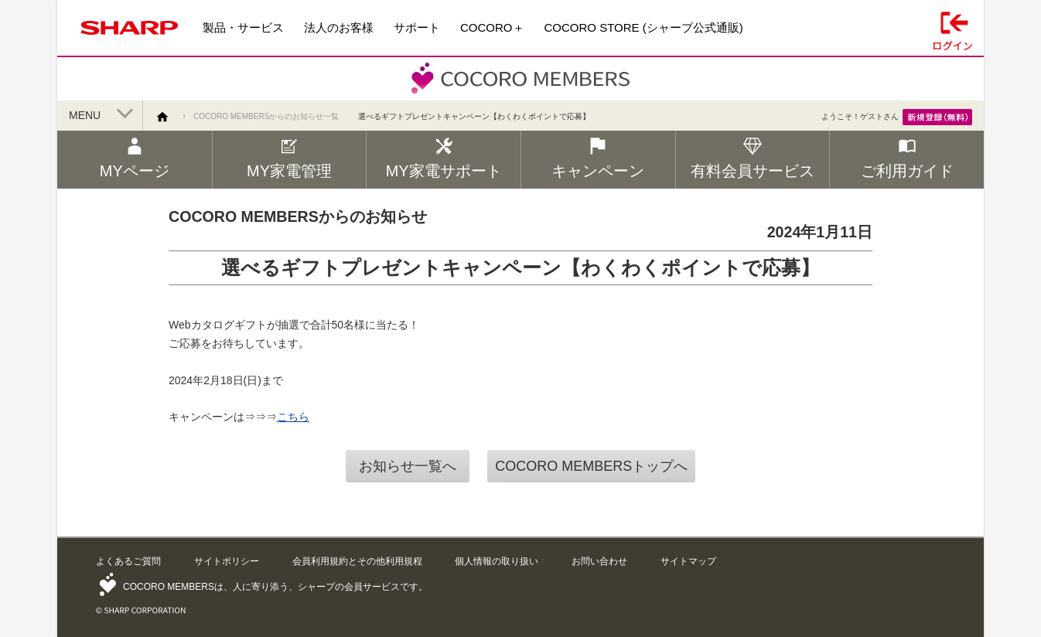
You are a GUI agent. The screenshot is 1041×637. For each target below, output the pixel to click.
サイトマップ (688, 561)
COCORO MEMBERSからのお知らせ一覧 (266, 116)
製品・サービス (243, 27)
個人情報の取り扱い (496, 561)
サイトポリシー (226, 561)
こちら (293, 416)
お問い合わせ (599, 561)
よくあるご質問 (128, 561)
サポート (417, 27)
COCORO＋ (492, 27)
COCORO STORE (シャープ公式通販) (643, 27)
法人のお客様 (339, 27)
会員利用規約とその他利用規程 (357, 561)
